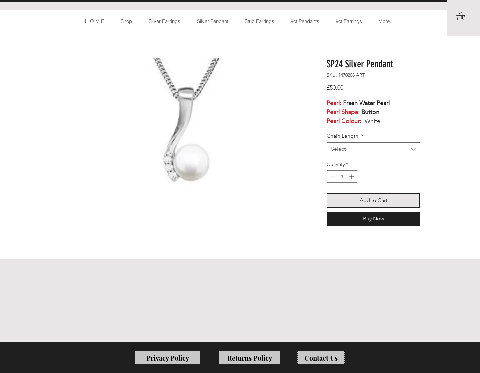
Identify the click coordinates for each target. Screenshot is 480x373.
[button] (465, 16)
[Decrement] (332, 176)
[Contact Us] (321, 357)
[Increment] (352, 176)
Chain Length (345, 136)
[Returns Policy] (249, 357)
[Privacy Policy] (167, 357)
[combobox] (373, 149)
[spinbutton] (342, 176)
